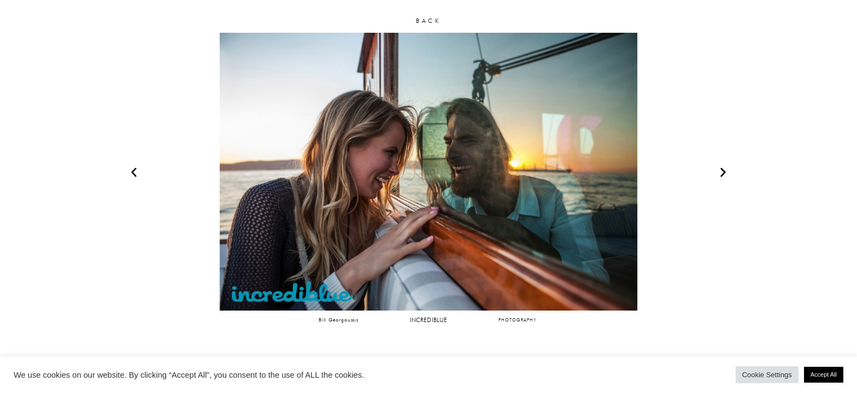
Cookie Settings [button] (767, 375)
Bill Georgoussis (339, 320)
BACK (428, 21)
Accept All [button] (824, 374)
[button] (134, 172)
